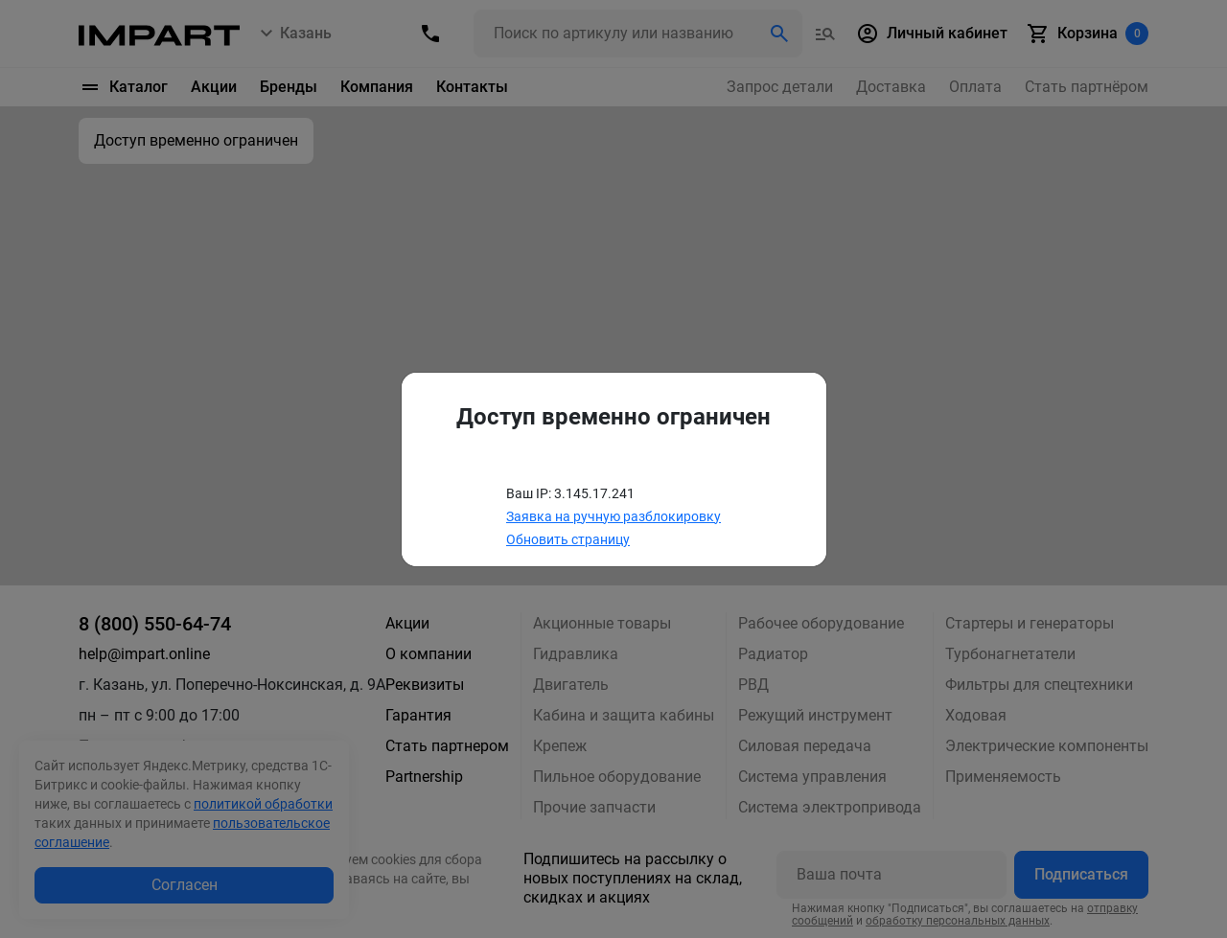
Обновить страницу (568, 539)
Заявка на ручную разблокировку (613, 516)
